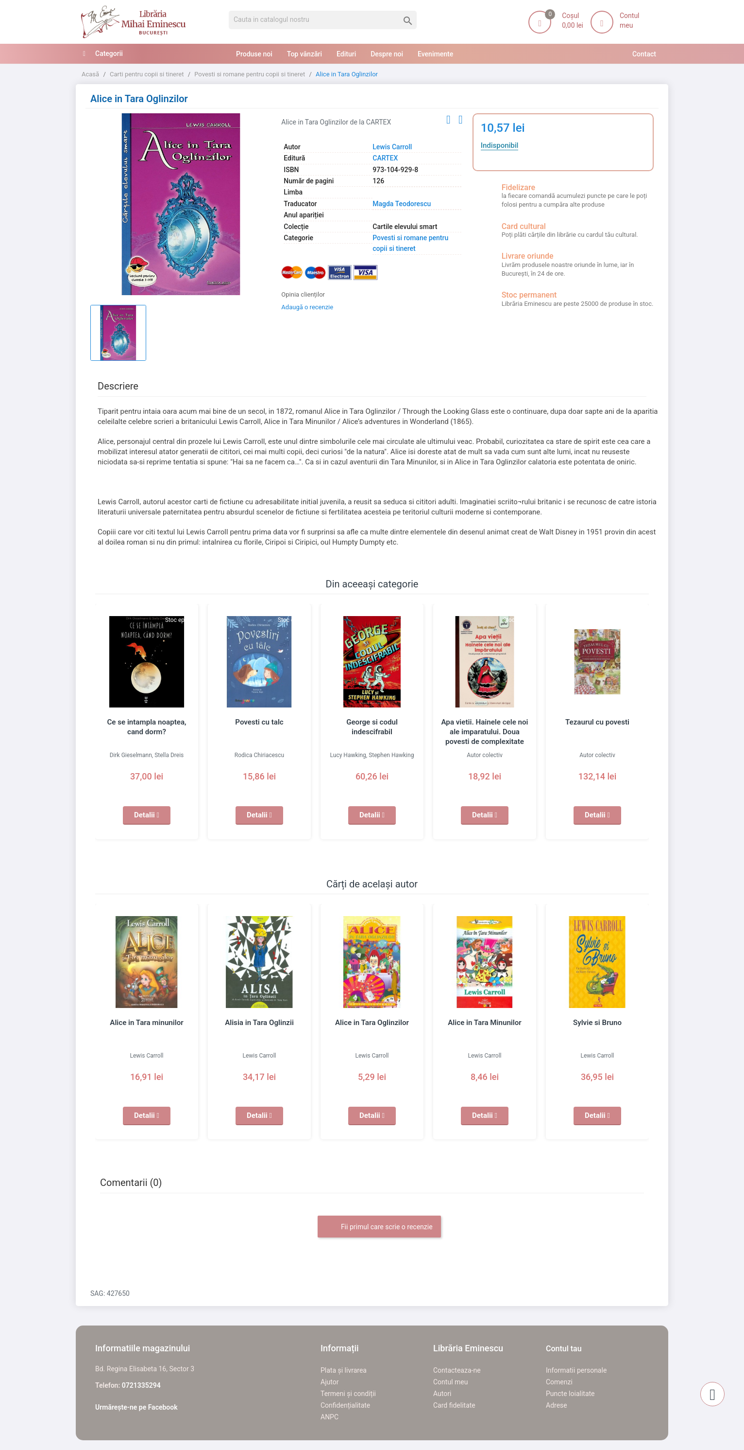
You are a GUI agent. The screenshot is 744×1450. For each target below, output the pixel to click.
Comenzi (559, 1382)
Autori (442, 1393)
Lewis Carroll (392, 147)
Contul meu (450, 1382)
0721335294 (141, 1385)
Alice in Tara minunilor (146, 1022)
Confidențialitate (345, 1405)
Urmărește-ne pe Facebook (136, 1407)
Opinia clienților (303, 294)
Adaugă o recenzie (307, 307)
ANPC (329, 1417)
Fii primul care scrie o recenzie (379, 1227)
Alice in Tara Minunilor (484, 1022)
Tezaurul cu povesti (597, 722)
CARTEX (385, 158)
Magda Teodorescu (401, 204)
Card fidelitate (454, 1405)
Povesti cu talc (260, 722)
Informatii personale (576, 1370)
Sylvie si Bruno (597, 1022)
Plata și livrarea (344, 1370)
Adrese (556, 1405)
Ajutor (329, 1382)
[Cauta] (323, 20)
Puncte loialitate (570, 1393)
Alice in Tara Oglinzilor (372, 1022)
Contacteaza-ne (457, 1370)
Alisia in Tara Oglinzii (259, 1022)
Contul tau (564, 1348)
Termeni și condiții (348, 1393)
